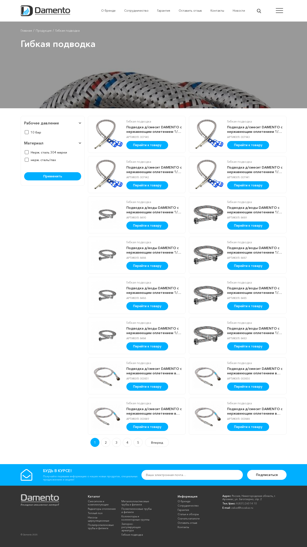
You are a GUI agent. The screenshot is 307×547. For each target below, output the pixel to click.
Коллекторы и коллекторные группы (135, 518)
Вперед (157, 442)
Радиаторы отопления (102, 508)
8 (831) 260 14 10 (246, 503)
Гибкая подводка (138, 121)
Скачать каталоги (189, 518)
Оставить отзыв (187, 522)
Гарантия (183, 509)
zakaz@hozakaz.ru (242, 507)
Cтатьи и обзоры (188, 514)
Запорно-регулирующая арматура (131, 527)
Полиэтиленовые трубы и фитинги (136, 510)
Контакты (183, 527)
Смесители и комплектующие (98, 503)
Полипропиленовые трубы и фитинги (101, 526)
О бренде (184, 501)
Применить (52, 176)
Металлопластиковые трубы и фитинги (135, 503)
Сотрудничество (188, 505)
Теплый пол (95, 513)
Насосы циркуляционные (98, 519)
